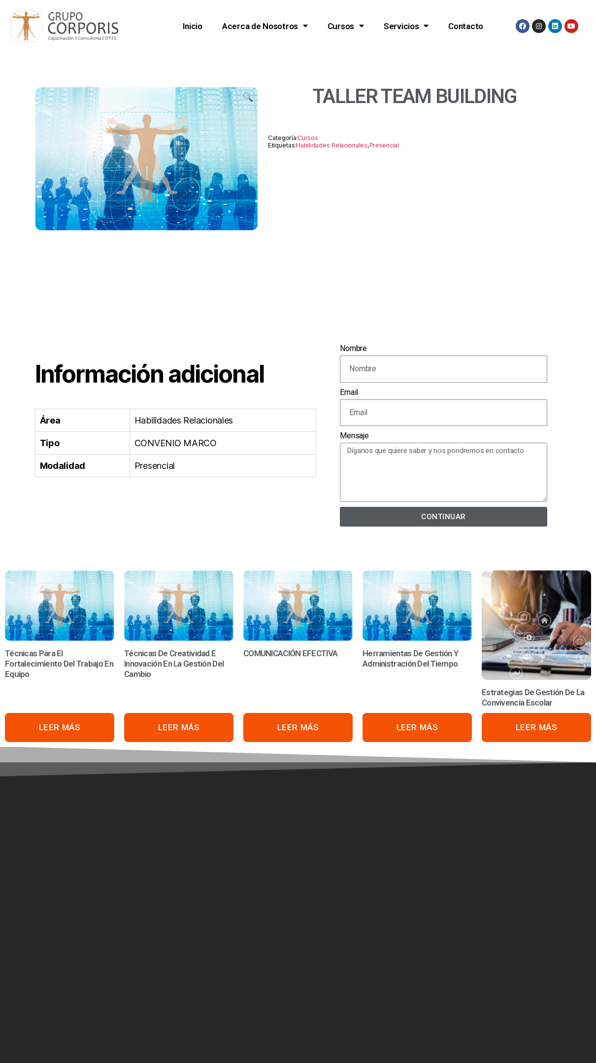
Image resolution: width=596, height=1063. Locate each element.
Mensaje (354, 435)
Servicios (406, 26)
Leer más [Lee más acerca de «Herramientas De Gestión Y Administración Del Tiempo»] (417, 727)
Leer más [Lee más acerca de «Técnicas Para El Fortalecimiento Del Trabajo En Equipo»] (60, 727)
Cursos (346, 26)
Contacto (465, 26)
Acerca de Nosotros (265, 26)
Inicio (192, 26)
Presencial (384, 145)
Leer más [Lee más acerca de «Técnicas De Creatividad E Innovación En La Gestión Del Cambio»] (179, 727)
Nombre (353, 348)
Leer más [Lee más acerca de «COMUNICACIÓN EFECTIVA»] (298, 727)
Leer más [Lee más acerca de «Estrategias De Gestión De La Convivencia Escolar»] (537, 727)
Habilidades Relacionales (331, 145)
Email (349, 392)
